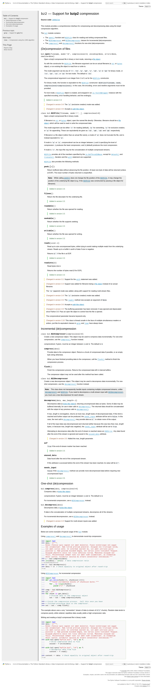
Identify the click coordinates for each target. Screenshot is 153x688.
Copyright (124, 671)
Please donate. (146, 680)
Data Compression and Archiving (63, 3)
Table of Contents (10, 16)
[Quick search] (114, 3)
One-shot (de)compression (14, 24)
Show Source (8, 49)
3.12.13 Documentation (21, 3)
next (136, 3)
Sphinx (145, 686)
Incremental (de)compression (15, 22)
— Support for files (13, 33)
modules (142, 3)
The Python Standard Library (40, 3)
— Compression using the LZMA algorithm (19, 40)
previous (131, 3)
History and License (132, 676)
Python (7, 3)
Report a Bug (8, 48)
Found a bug (145, 684)
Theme (144, 6)
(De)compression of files (13, 20)
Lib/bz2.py (56, 20)
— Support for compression (89, 3)
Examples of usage (12, 26)
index (148, 3)
